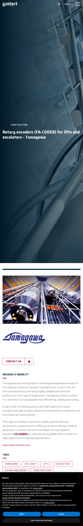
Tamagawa (11, 464)
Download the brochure (16, 445)
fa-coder (30, 464)
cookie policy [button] (37, 488)
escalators (63, 464)
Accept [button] (61, 514)
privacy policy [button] (49, 503)
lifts (46, 464)
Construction (19, 125)
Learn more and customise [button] (41, 520)
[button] (79, 476)
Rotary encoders (15, 470)
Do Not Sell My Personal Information (16, 498)
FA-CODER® (21, 434)
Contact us (13, 361)
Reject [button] (21, 514)
